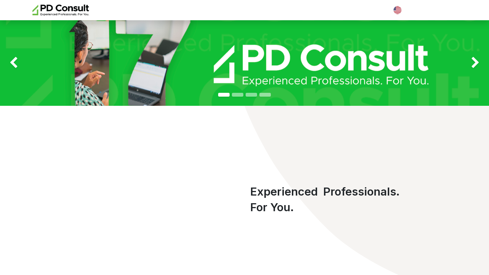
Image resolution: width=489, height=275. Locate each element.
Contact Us (438, 10)
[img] (19, 63)
